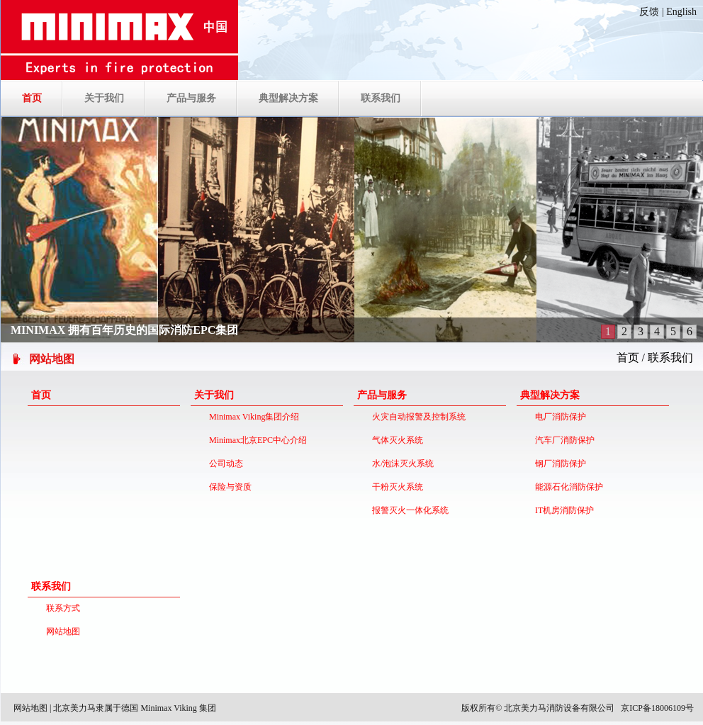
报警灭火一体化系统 (408, 510)
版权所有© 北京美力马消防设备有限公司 (537, 708)
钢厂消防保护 (558, 463)
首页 (628, 358)
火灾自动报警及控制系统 (417, 417)
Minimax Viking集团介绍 (252, 417)
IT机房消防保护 (562, 510)
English (681, 11)
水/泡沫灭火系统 (401, 463)
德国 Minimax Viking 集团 (168, 708)
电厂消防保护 (558, 417)
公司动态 (224, 463)
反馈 (649, 11)
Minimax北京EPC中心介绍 (256, 440)
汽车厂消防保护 (563, 440)
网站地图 (61, 631)
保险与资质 (228, 487)
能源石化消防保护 (567, 487)
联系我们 (670, 358)
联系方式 (61, 608)
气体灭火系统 (395, 440)
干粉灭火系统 (395, 487)
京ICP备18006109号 (657, 708)
